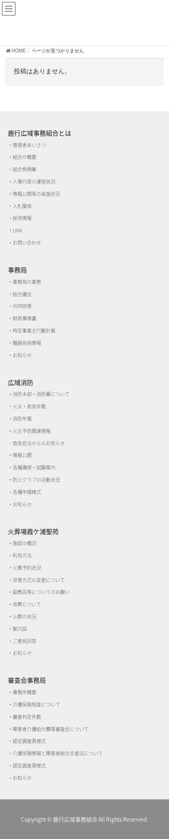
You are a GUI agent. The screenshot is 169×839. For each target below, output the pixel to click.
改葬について (27, 604)
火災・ (20, 406)
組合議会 (22, 294)
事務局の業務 (27, 281)
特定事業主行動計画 (34, 330)
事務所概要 (24, 692)
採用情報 (22, 218)
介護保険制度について (36, 704)
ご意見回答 (24, 641)
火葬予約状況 (27, 567)
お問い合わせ (27, 242)
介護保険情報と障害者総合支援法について (58, 753)
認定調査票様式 (29, 741)
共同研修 (22, 306)
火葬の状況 (24, 616)
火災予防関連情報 (32, 431)
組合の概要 (24, 157)
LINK (17, 230)
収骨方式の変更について (39, 580)
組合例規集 (24, 169)
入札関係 (22, 206)
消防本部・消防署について (41, 394)
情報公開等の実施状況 (36, 193)
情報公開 (22, 455)
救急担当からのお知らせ (39, 443)
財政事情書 (24, 318)
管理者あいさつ (29, 145)
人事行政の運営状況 (34, 181)
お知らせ (22, 355)
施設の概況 (24, 543)
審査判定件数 (27, 716)
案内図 (20, 628)
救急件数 (36, 406)
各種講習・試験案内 (34, 467)
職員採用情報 (27, 343)
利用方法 (22, 555)
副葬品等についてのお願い (41, 592)
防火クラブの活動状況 (36, 479)
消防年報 (22, 418)
